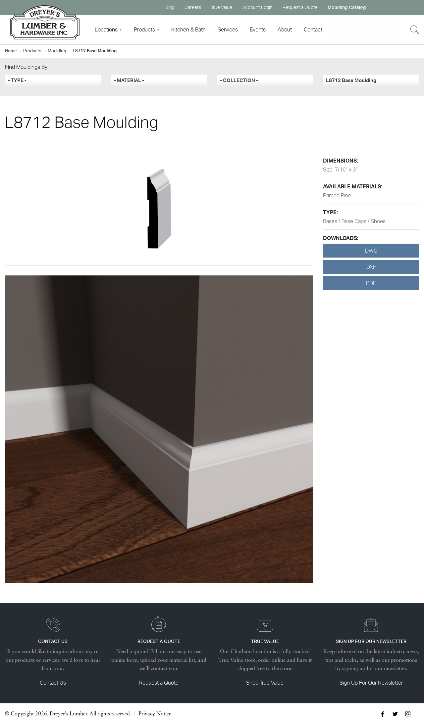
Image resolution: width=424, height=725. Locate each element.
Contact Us (53, 682)
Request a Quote (300, 7)
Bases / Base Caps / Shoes (354, 221)
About (285, 29)
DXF (371, 267)
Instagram (412, 7)
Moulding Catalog (347, 7)
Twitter (400, 7)
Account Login (257, 7)
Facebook (387, 7)
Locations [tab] (106, 29)
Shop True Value (265, 682)
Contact (313, 29)
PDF (371, 283)
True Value (221, 7)
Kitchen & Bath (188, 29)
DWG (371, 250)
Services (228, 29)
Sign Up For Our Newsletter (371, 682)
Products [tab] (144, 29)
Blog (170, 7)
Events (258, 29)
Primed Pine (337, 195)
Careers (193, 7)
